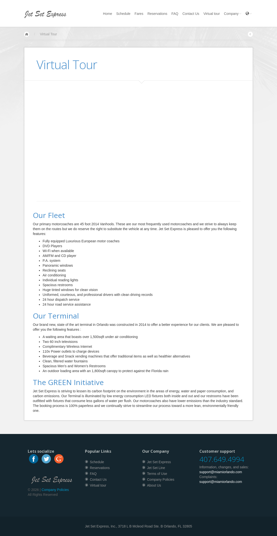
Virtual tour (211, 14)
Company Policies (55, 490)
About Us (154, 485)
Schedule (123, 14)
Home (107, 14)
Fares (139, 14)
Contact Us (190, 14)
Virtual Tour (48, 34)
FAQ (174, 14)
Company (232, 14)
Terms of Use (157, 474)
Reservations (157, 14)
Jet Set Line (156, 468)
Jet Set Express (159, 462)
